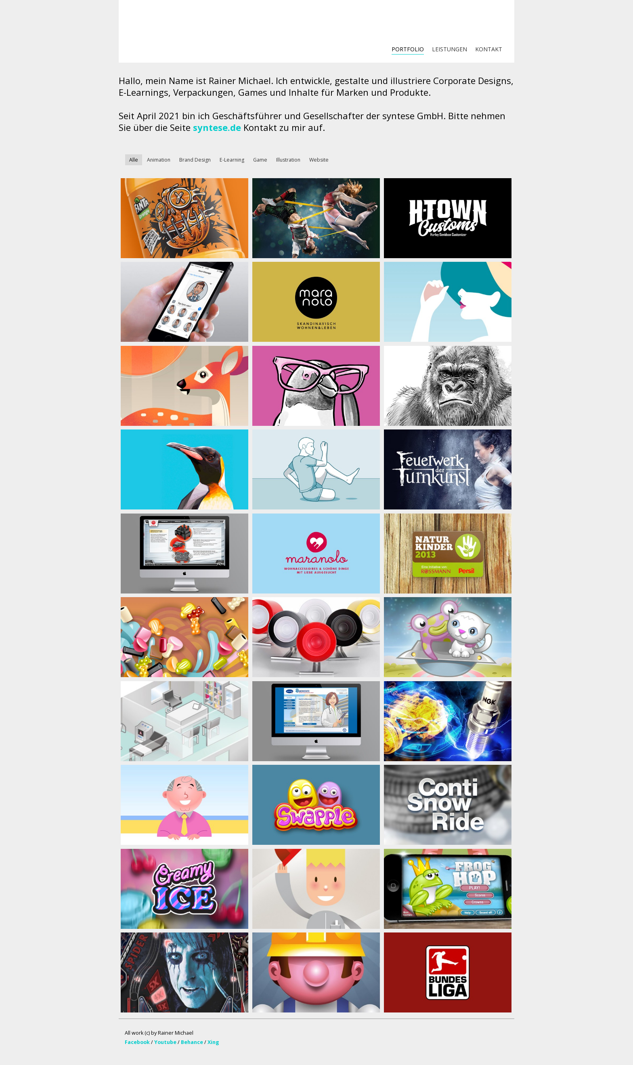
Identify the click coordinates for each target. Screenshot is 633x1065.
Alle (133, 159)
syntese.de (217, 127)
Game (260, 159)
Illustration (288, 159)
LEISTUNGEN (449, 49)
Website (319, 159)
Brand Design (195, 159)
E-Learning (232, 159)
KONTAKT (488, 49)
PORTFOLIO (408, 49)
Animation (158, 159)
